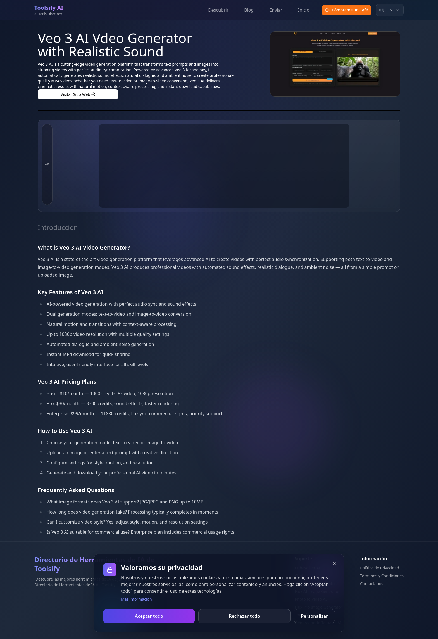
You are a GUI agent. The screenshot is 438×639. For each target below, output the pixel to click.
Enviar (275, 10)
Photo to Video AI (311, 599)
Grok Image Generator (315, 583)
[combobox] (390, 10)
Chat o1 (302, 575)
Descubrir (218, 10)
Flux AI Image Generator (317, 591)
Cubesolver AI (307, 568)
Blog (249, 10)
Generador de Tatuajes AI (318, 622)
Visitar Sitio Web (78, 94)
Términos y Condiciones (382, 575)
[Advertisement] (224, 166)
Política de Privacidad (379, 568)
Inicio (304, 10)
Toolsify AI (304, 614)
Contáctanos (371, 583)
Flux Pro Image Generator (318, 607)
